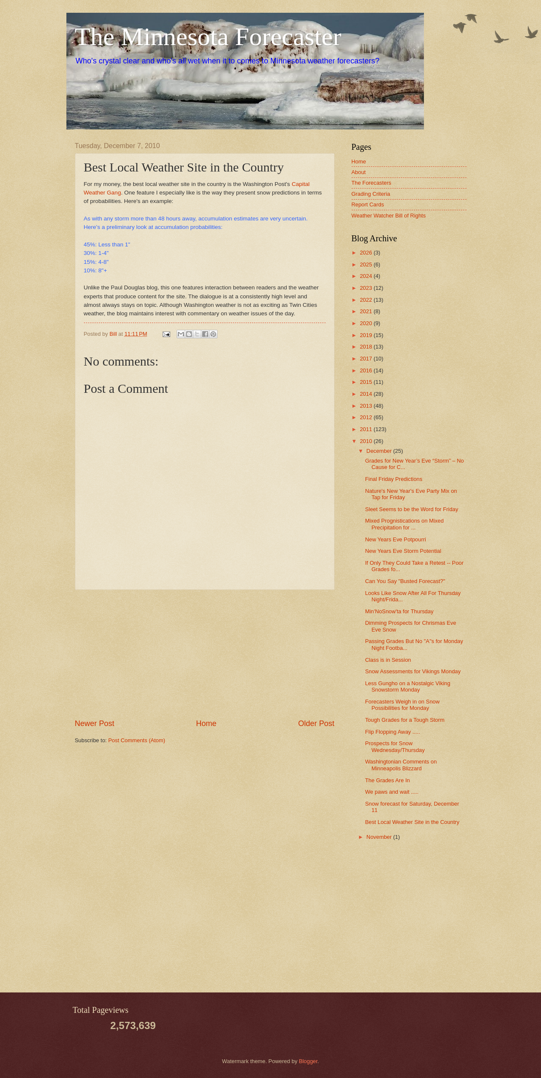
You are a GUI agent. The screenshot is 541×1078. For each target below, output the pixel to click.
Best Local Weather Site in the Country (412, 822)
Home (206, 723)
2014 (366, 394)
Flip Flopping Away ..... (392, 732)
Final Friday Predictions (394, 479)
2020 (366, 323)
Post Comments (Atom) (136, 740)
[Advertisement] (205, 654)
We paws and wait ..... (392, 792)
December (379, 451)
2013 (366, 406)
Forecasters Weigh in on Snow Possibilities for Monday (402, 704)
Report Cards (368, 204)
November (379, 837)
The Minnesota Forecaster (208, 37)
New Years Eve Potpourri (395, 539)
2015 (366, 382)
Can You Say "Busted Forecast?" (405, 581)
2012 (366, 417)
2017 (366, 358)
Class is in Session (388, 660)
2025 (366, 264)
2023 (366, 288)
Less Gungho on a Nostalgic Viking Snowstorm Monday (407, 686)
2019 (366, 335)
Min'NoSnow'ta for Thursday (399, 611)
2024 (366, 276)
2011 (366, 429)
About (359, 172)
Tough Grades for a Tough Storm (405, 720)
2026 (366, 252)
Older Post (316, 723)
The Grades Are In (387, 780)
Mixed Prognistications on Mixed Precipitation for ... (404, 524)
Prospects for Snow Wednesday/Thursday (395, 746)
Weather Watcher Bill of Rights (389, 215)
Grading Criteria (371, 194)
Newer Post (94, 723)
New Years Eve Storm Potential (403, 551)
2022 (366, 300)
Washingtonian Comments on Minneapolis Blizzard (401, 764)
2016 (366, 370)
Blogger (308, 1061)
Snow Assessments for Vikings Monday (413, 671)
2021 (366, 311)
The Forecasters (372, 183)
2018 (366, 346)
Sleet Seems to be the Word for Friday (411, 509)
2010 (366, 441)
